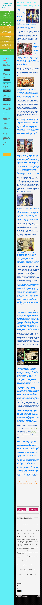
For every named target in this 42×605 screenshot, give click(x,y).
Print (17, 595)
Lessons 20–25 (7, 99)
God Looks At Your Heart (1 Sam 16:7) (7, 5)
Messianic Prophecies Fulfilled (33, 510)
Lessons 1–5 (7, 69)
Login (39, 595)
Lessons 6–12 (6, 80)
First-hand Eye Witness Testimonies (21, 510)
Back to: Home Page (7, 154)
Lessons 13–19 (7, 90)
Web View (38, 596)
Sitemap (20, 595)
